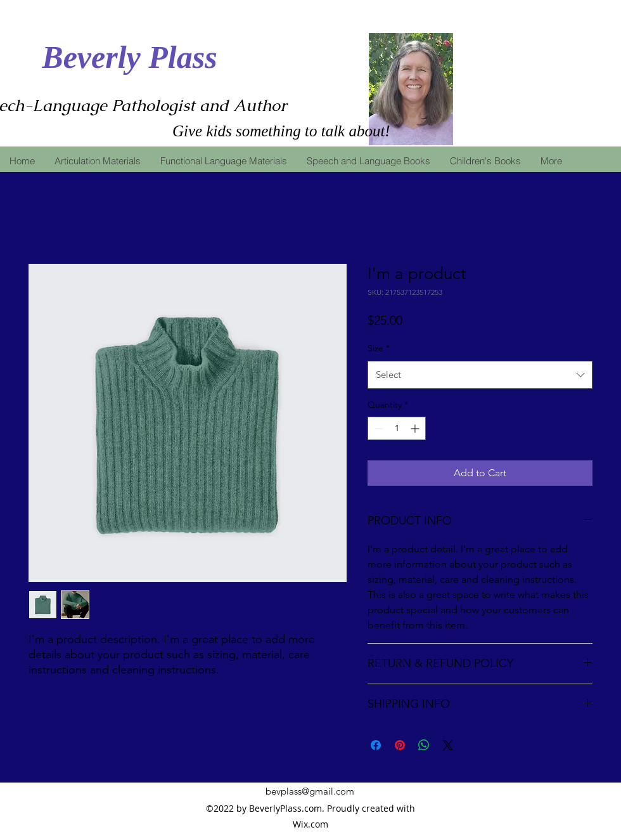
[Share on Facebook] (375, 745)
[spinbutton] (396, 428)
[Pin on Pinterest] (399, 745)
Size (379, 348)
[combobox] (480, 375)
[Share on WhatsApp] (424, 745)
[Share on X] (448, 745)
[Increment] (416, 428)
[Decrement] (377, 428)
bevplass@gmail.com (310, 791)
